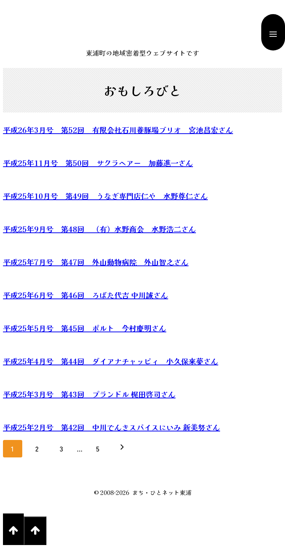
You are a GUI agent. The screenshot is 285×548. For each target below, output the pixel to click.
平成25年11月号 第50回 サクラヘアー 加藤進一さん (98, 162)
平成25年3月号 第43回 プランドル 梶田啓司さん (89, 394)
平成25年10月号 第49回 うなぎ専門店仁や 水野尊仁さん (105, 195)
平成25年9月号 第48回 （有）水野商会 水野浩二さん (99, 229)
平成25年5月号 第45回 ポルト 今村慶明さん (84, 328)
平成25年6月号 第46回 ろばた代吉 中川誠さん (85, 295)
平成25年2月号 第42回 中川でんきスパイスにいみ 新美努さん (111, 427)
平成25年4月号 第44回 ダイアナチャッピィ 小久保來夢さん (110, 361)
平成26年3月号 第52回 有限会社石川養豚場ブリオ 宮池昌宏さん (118, 129)
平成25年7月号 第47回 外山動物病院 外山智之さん (96, 262)
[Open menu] (273, 32)
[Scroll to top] (13, 529)
